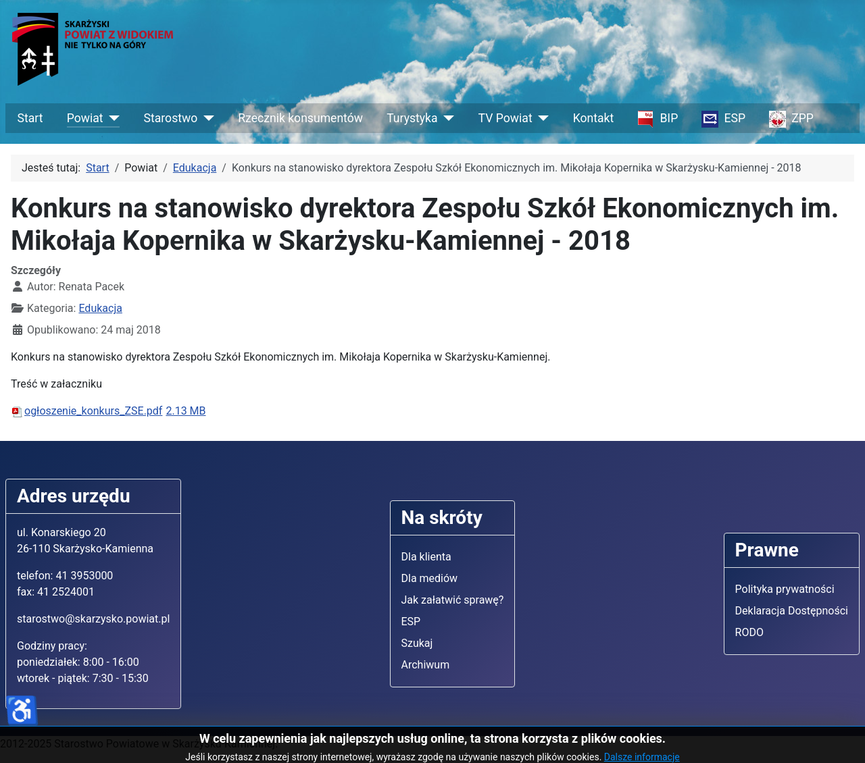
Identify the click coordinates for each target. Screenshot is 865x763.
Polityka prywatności (785, 589)
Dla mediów (429, 578)
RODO (749, 632)
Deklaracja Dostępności (791, 610)
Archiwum (425, 664)
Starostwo (171, 118)
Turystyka (412, 118)
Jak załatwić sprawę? (452, 600)
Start (30, 118)
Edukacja (100, 308)
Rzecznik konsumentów (300, 118)
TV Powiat (505, 118)
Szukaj (417, 643)
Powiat (85, 118)
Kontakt (593, 118)
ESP (411, 621)
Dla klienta (426, 556)
